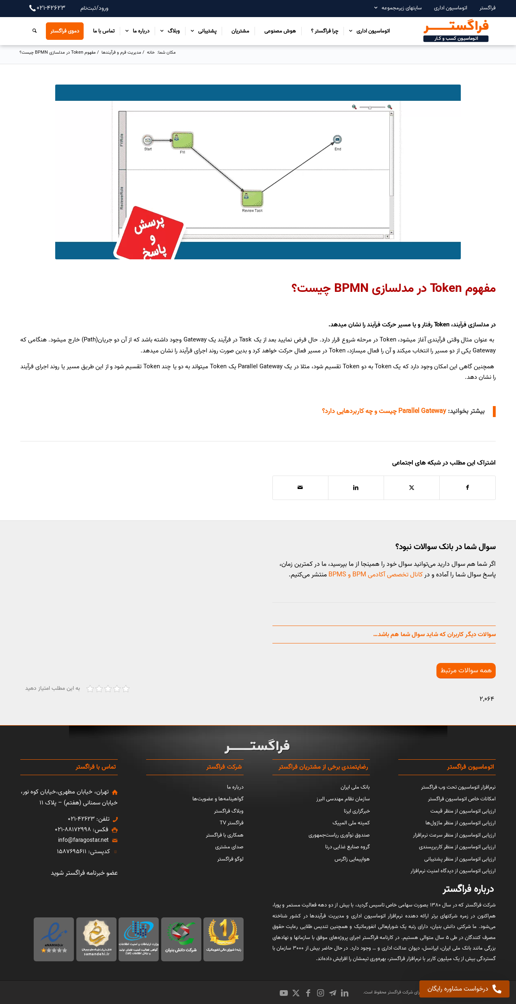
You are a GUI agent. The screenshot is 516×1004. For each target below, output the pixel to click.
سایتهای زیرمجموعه (402, 8)
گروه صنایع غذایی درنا (347, 847)
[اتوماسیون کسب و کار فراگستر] (455, 31)
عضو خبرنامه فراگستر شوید (84, 873)
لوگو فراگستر (230, 859)
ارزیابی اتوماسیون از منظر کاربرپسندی (457, 847)
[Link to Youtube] (284, 993)
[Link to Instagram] (320, 993)
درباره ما (235, 787)
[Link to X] (296, 993)
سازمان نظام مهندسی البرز (343, 799)
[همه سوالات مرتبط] (466, 670)
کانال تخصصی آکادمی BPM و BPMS (375, 574)
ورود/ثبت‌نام (94, 8)
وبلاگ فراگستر (229, 811)
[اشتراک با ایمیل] (300, 488)
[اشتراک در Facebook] (467, 488)
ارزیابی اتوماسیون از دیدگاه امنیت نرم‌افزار (453, 871)
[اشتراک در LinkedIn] (356, 488)
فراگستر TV (232, 823)
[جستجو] (32, 31)
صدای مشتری (229, 847)
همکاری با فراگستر (225, 835)
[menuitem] (483, 8)
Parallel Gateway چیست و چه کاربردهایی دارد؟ (384, 411)
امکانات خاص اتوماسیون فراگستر (462, 799)
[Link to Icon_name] (332, 993)
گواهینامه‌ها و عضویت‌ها (218, 799)
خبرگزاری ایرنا (357, 811)
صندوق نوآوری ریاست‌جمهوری (339, 835)
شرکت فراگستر (399, 992)
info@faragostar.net (83, 840)
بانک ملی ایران (355, 787)
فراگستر (487, 8)
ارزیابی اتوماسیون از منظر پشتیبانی (460, 859)
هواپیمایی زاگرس (352, 859)
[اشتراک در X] (411, 488)
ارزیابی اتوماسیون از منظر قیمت (463, 811)
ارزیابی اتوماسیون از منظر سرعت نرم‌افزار (454, 835)
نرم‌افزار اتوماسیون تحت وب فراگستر (458, 787)
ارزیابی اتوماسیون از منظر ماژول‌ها (460, 823)
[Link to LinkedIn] (345, 993)
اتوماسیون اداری (450, 8)
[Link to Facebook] (308, 993)
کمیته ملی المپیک (351, 823)
